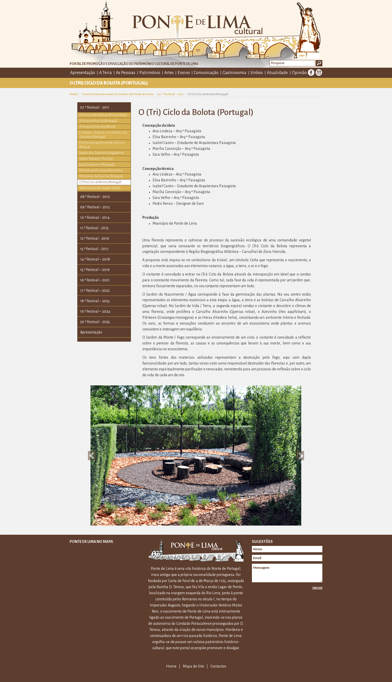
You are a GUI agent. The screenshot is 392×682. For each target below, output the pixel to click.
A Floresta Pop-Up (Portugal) (98, 121)
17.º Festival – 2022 (95, 290)
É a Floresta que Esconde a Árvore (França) (102, 145)
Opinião (299, 72)
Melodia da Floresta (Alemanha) (101, 170)
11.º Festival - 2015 (94, 228)
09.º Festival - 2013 (95, 207)
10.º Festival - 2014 (95, 217)
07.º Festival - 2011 (170, 94)
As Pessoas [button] (125, 72)
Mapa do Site (193, 666)
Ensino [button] (184, 72)
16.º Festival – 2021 (95, 280)
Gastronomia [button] (234, 72)
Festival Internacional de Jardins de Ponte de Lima (117, 94)
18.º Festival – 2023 (95, 301)
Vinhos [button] (256, 72)
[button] (91, 455)
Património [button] (149, 72)
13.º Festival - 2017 (94, 249)
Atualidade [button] (277, 72)
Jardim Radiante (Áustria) (96, 159)
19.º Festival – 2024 (95, 311)
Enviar (317, 587)
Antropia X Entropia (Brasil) (97, 126)
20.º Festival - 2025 (95, 322)
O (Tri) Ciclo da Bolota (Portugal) (100, 182)
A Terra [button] (105, 72)
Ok (319, 63)
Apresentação (91, 332)
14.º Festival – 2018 (95, 259)
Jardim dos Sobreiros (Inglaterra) (101, 153)
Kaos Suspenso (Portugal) (96, 164)
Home (74, 94)
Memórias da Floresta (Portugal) (101, 176)
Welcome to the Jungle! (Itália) (99, 188)
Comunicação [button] (206, 72)
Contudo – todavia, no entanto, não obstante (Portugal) (103, 135)
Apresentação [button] (82, 72)
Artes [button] (169, 72)
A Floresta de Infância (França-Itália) (103, 115)
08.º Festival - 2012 (95, 197)
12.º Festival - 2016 (94, 238)
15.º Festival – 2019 (95, 270)
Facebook (311, 72)
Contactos (218, 666)
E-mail (318, 72)
